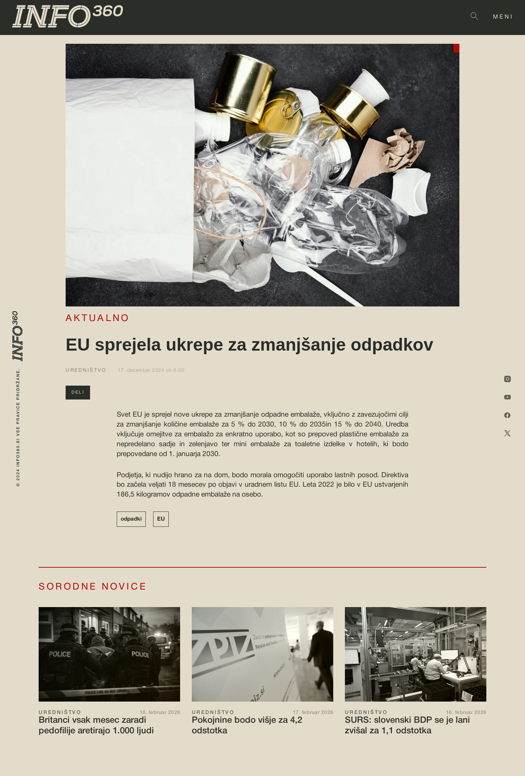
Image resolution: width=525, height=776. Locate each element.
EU (161, 519)
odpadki (131, 519)
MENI (503, 17)
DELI (77, 392)
